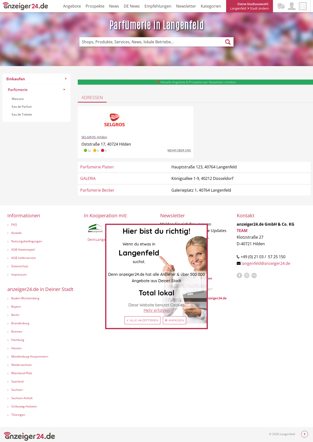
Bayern (16, 306)
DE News (132, 6)
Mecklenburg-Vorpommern (29, 356)
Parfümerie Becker (97, 190)
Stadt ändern (258, 8)
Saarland (17, 381)
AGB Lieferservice (23, 258)
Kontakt (16, 233)
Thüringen (18, 415)
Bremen (16, 331)
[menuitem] (36, 98)
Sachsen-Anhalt (22, 398)
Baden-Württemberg (25, 298)
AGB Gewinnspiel (23, 249)
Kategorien (211, 6)
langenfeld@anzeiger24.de (266, 263)
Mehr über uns (179, 150)
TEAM (242, 230)
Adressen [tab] (92, 97)
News (114, 6)
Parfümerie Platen (97, 167)
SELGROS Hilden (94, 137)
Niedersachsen (21, 365)
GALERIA (88, 178)
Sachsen (17, 390)
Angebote (72, 6)
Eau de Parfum (22, 107)
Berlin (15, 315)
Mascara (18, 99)
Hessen (16, 348)
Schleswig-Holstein (24, 406)
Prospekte (95, 6)
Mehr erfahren (156, 310)
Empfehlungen (158, 6)
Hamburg (17, 340)
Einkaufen (36, 78)
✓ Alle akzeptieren (142, 320)
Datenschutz (19, 266)
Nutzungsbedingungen (26, 241)
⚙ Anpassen (174, 320)
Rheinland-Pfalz (21, 373)
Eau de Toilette (22, 114)
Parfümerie (36, 89)
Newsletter (186, 6)
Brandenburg (20, 323)
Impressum (19, 274)
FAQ (14, 224)
